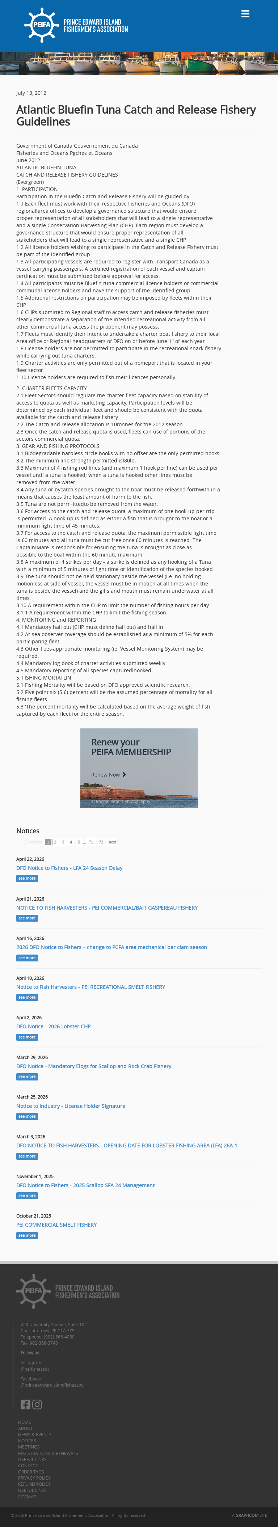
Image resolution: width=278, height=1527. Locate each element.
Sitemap (27, 1496)
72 (101, 842)
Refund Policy (34, 1484)
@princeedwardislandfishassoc (52, 1385)
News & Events (35, 1434)
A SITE (249, 1515)
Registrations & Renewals (48, 1453)
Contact (28, 1465)
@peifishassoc (35, 1369)
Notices (27, 1440)
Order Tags (31, 1472)
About (25, 1428)
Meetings (29, 1447)
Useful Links (32, 1459)
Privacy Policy (34, 1478)
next (112, 842)
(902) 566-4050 (59, 1337)
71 (91, 842)
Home (24, 1422)
